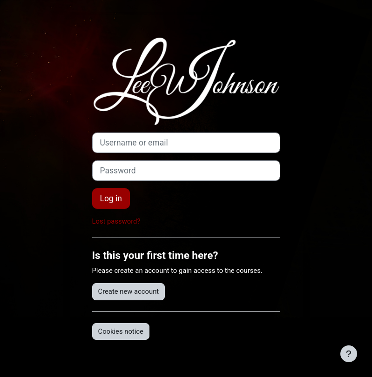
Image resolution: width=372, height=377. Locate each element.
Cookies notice (120, 331)
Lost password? (116, 221)
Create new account (128, 291)
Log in (111, 198)
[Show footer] (348, 353)
